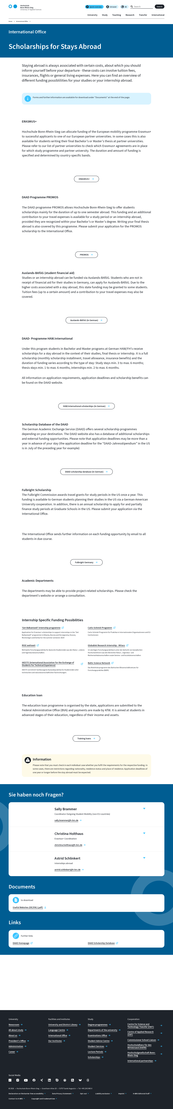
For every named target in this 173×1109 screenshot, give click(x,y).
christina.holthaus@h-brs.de (68, 863)
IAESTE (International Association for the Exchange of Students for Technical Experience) (48, 664)
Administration (16, 1046)
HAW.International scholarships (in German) (84, 406)
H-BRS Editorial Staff (141, 1093)
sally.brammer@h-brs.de (66, 820)
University (92, 15)
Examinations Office (97, 1035)
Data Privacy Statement (61, 1093)
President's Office (17, 1040)
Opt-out (83, 1093)
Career (12, 1051)
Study (105, 15)
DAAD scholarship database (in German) (84, 471)
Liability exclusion (102, 1093)
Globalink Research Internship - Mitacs (106, 645)
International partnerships (140, 1060)
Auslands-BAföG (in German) (84, 320)
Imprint (121, 1093)
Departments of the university (102, 1030)
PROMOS (84, 254)
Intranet (111, 6)
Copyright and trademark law (43, 1098)
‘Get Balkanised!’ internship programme (41, 627)
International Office (22, 21)
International (158, 15)
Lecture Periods (95, 1051)
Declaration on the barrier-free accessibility (26, 1093)
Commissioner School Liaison (141, 1040)
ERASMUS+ (84, 178)
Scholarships (94, 1057)
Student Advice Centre (98, 1040)
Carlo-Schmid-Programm (100, 627)
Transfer (143, 15)
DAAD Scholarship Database (101, 998)
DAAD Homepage (21, 998)
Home (10, 21)
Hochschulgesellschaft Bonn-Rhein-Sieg (141, 1054)
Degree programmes (98, 1024)
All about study (16, 1030)
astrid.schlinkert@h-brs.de (67, 906)
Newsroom (14, 1024)
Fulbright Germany (84, 562)
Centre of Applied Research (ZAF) (140, 1033)
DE (124, 6)
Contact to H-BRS (16, 1098)
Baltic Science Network (99, 663)
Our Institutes (55, 1040)
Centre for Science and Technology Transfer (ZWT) (140, 1025)
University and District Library (62, 1024)
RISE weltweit (28, 645)
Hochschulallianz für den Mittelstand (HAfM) (139, 1046)
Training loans (84, 738)
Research (130, 15)
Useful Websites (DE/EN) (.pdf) (28, 962)
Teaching (116, 15)
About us (13, 1035)
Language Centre (56, 1030)
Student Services (96, 1046)
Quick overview (94, 6)
